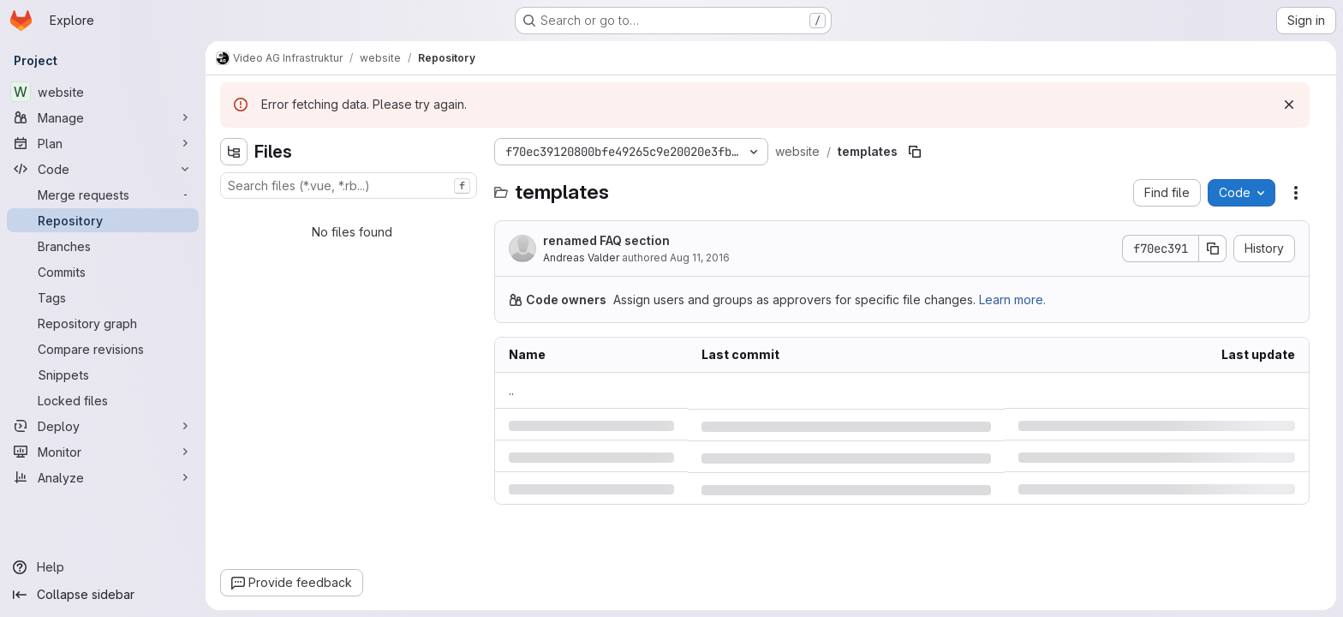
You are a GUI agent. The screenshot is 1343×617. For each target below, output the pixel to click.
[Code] (103, 169)
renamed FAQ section (606, 240)
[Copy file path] (914, 151)
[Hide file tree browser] (234, 151)
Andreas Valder (581, 257)
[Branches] (103, 246)
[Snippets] (103, 374)
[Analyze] (103, 477)
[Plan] (103, 143)
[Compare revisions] (103, 349)
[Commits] (103, 272)
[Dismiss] (1289, 104)
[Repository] (103, 220)
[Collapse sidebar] (103, 595)
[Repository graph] (103, 323)
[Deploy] (103, 426)
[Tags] (103, 297)
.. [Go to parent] (511, 390)
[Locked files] (103, 400)
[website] (103, 92)
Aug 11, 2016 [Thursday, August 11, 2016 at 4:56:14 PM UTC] (700, 257)
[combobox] (348, 185)
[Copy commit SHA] (1213, 248)
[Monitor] (103, 452)
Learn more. (1012, 299)
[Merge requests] (103, 195)
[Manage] (103, 117)
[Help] (103, 567)
